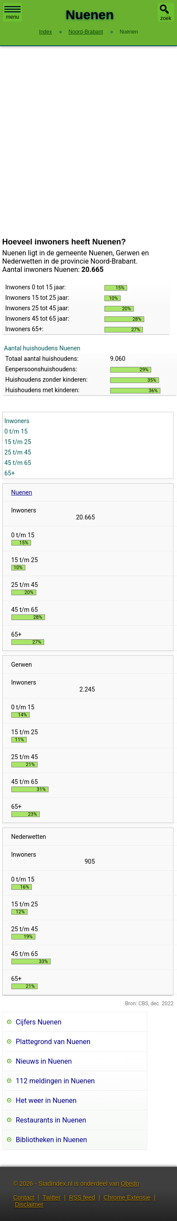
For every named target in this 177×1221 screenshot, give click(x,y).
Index (45, 32)
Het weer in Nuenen (46, 1100)
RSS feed (82, 1197)
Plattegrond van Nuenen (53, 1042)
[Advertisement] (82, 142)
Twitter (51, 1197)
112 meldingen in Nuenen (55, 1081)
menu (12, 13)
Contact (23, 1197)
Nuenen (21, 492)
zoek (165, 18)
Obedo (130, 1183)
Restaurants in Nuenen (51, 1120)
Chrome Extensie (127, 1197)
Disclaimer (29, 1204)
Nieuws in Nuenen (44, 1061)
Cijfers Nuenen (39, 1022)
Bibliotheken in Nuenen (51, 1140)
